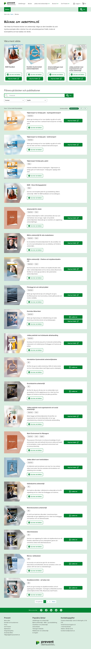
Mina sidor (7, 620)
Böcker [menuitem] (30, 3)
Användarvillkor (8, 633)
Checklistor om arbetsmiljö (40, 624)
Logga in (76, 3)
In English (35, 633)
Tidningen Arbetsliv (37, 628)
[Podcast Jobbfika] (61, 610)
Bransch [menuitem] (55, 3)
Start (11, 14)
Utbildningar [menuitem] (21, 3)
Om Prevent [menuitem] (65, 3)
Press (5, 624)
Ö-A (85, 108)
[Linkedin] (51, 610)
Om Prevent (7, 626)
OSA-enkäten (36, 626)
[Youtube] (56, 610)
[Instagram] (41, 610)
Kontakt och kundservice (11, 622)
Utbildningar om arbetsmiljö (40, 620)
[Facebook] (46, 610)
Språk (36, 100)
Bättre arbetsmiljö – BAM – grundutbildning (44, 622)
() (84, 4)
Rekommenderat (74, 108)
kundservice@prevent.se (68, 630)
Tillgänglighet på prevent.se (12, 635)
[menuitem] (10, 3)
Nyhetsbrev (7, 628)
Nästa (53, 601)
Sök (82, 9)
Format (14, 100)
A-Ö (81, 108)
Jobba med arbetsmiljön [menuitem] (42, 3)
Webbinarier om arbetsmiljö (40, 630)
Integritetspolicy (8, 630)
